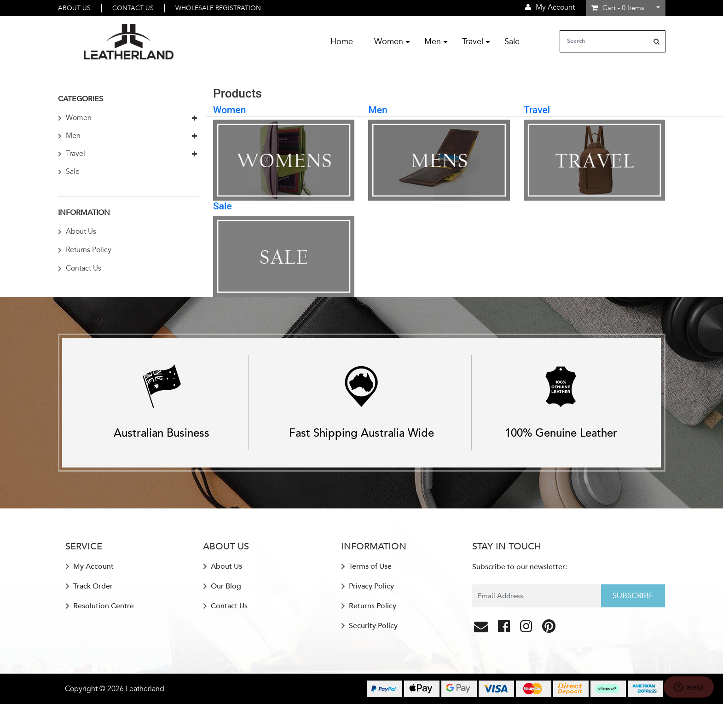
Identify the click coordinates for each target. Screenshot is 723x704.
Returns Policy (84, 250)
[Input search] (604, 41)
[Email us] (482, 629)
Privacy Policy (367, 586)
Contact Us (133, 8)
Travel (472, 41)
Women (388, 41)
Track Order (89, 586)
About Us (74, 8)
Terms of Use (366, 566)
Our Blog (222, 586)
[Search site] (656, 41)
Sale (512, 41)
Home (341, 41)
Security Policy (369, 626)
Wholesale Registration (218, 8)
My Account (89, 566)
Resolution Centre (99, 606)
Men (432, 41)
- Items (617, 7)
